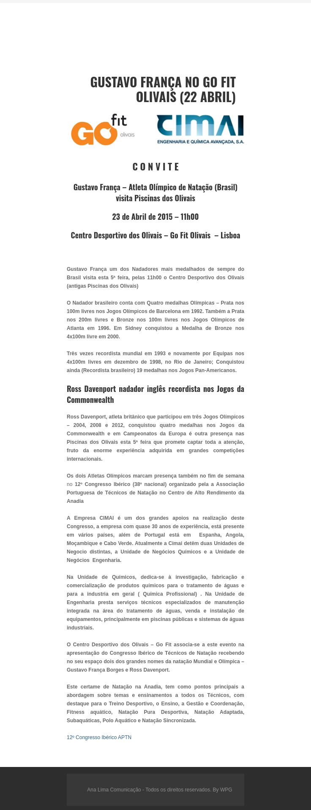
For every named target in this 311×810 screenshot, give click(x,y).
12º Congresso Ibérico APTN (99, 737)
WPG (226, 790)
